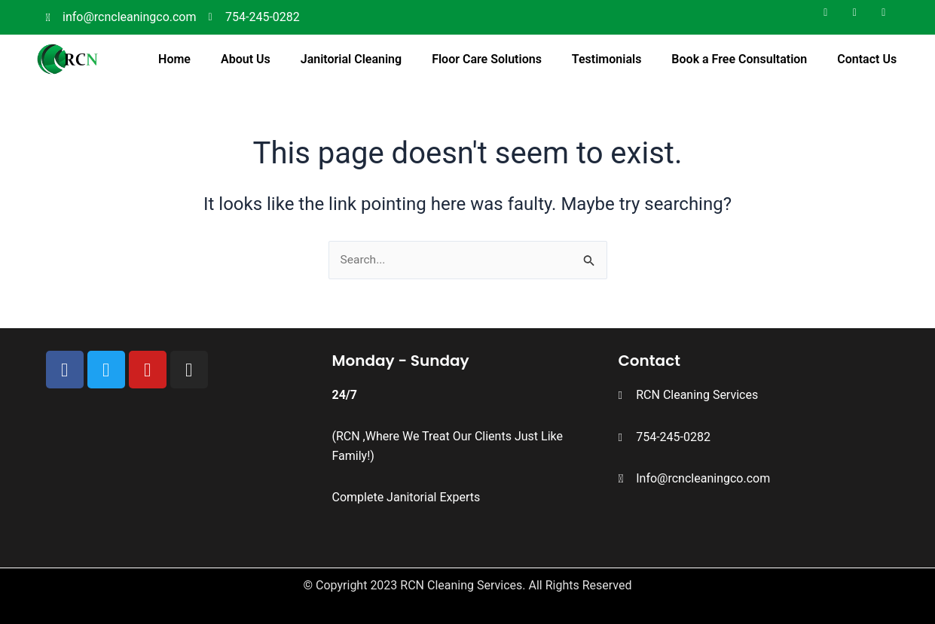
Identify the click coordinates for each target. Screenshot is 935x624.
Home (174, 59)
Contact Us (867, 59)
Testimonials (607, 59)
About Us (245, 59)
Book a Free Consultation (739, 59)
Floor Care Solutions (487, 59)
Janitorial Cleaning (351, 59)
